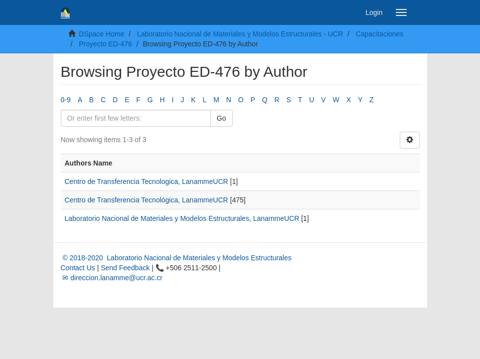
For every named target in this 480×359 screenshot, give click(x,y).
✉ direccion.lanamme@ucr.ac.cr (111, 278)
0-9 (66, 100)
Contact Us (78, 268)
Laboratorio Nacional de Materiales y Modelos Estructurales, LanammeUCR (182, 218)
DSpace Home (101, 34)
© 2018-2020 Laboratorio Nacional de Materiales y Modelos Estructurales (176, 258)
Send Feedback (125, 268)
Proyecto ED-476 (105, 44)
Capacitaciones (380, 34)
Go (221, 118)
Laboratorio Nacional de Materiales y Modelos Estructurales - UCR (240, 34)
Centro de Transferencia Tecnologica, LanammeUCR (146, 181)
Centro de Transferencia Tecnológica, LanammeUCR (146, 200)
